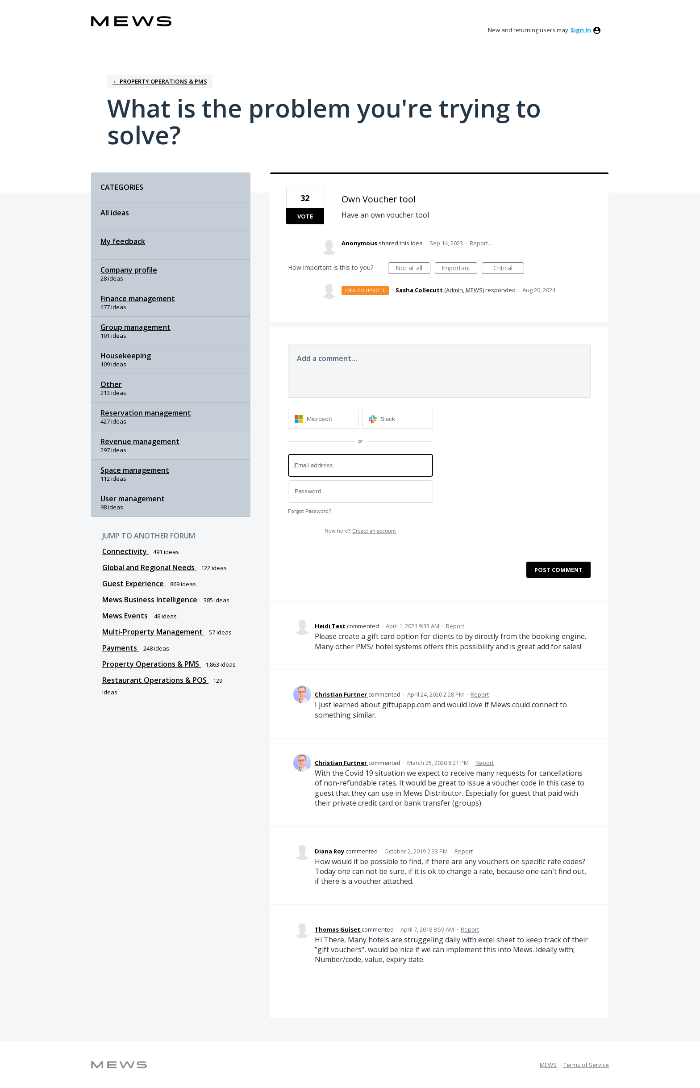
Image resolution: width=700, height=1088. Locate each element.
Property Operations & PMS (151, 664)
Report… (481, 243)
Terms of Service (586, 1065)
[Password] (360, 491)
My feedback (122, 241)
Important (459, 269)
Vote (305, 216)
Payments (120, 648)
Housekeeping (125, 356)
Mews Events (126, 616)
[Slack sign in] (397, 419)
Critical (508, 269)
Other (111, 384)
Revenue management (139, 441)
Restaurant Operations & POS (155, 680)
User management (132, 499)
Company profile (128, 270)
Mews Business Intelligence (150, 600)
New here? (360, 531)
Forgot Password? (309, 511)
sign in (581, 30)
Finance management (137, 298)
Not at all (413, 269)
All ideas (114, 213)
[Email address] (360, 465)
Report (455, 626)
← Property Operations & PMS (159, 81)
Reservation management (145, 413)
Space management (134, 470)
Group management (135, 327)
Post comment (558, 570)
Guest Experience (134, 583)
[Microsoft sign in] (323, 419)
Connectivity (125, 551)
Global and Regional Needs (149, 567)
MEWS (548, 1065)
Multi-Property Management (153, 632)
